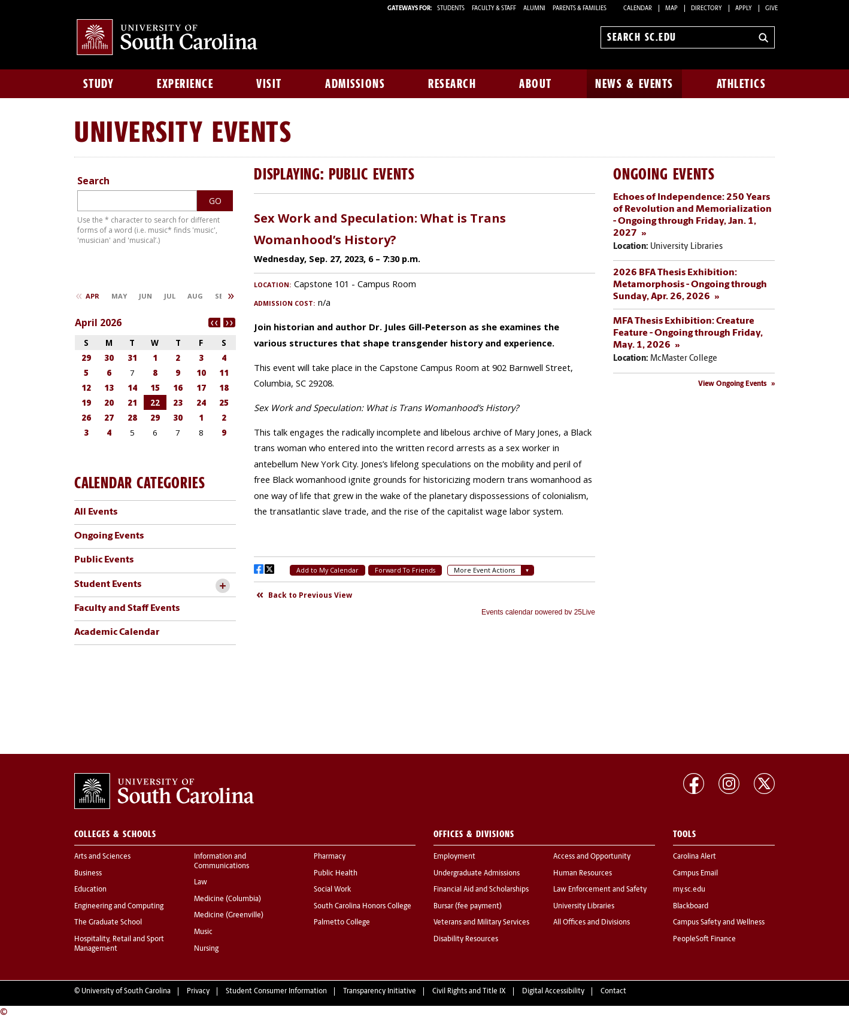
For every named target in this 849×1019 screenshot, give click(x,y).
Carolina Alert (694, 856)
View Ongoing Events (732, 384)
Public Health (335, 873)
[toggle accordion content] (222, 586)
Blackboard (690, 906)
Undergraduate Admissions (476, 873)
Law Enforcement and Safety (600, 889)
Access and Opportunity (591, 856)
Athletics (741, 84)
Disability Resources (465, 939)
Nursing (206, 949)
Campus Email (695, 873)
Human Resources (582, 873)
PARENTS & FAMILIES (580, 8)
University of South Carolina (126, 991)
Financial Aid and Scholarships (481, 889)
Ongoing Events (109, 536)
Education (90, 889)
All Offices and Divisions (591, 922)
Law (200, 882)
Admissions (355, 84)
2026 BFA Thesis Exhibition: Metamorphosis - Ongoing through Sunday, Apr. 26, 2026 (690, 285)
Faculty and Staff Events (127, 608)
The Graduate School (108, 922)
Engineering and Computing (118, 906)
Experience (185, 84)
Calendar (637, 8)
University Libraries (583, 906)
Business (88, 873)
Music (203, 932)
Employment (454, 856)
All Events (95, 512)
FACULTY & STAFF (494, 8)
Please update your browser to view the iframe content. (424, 409)
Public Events (104, 560)
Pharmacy (329, 856)
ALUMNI (534, 8)
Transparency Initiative (379, 991)
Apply (743, 8)
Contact (613, 991)
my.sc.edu (689, 889)
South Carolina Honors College (362, 906)
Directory (706, 8)
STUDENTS (451, 8)
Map (671, 8)
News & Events (634, 84)
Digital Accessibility (553, 991)
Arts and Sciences (102, 856)
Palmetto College (342, 922)
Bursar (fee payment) (467, 906)
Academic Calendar (116, 632)
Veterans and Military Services (481, 922)
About (535, 84)
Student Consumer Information (276, 991)
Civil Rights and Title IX (469, 991)
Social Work (332, 889)
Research (452, 84)
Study (98, 84)
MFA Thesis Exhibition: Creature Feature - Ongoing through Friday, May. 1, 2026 (688, 333)
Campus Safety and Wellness (719, 922)
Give (771, 8)
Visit (269, 84)
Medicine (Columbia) (227, 899)
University (138, 131)
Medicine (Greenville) (228, 915)
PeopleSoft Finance (704, 939)
